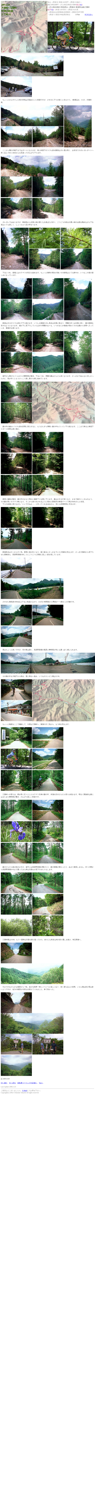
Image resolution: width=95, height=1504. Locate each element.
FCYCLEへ (89, 14)
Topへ (41, 1083)
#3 (52, 9)
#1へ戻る (12, 1083)
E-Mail (24, 1090)
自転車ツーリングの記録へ (27, 1083)
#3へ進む (4, 1083)
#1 (81, 4)
